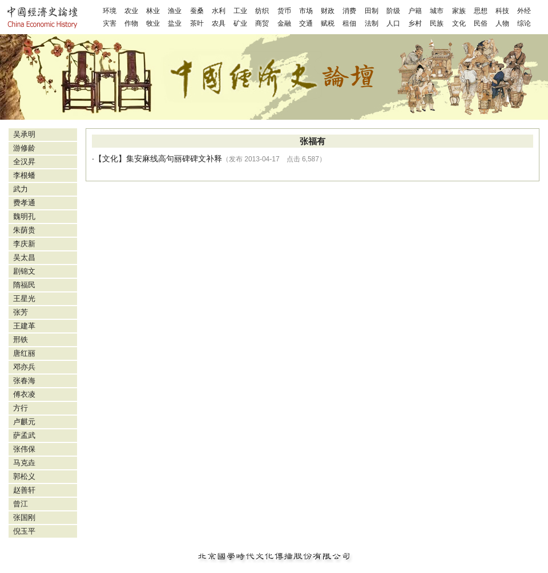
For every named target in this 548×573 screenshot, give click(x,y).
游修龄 (24, 148)
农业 (131, 11)
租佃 (349, 23)
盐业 (175, 23)
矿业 (240, 23)
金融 (284, 23)
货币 (284, 11)
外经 (524, 11)
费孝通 (24, 202)
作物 (131, 23)
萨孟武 (24, 435)
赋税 (328, 23)
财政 (328, 11)
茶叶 (197, 23)
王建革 (24, 326)
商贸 (262, 23)
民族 (437, 23)
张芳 (20, 312)
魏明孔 (24, 216)
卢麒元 (24, 421)
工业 (240, 11)
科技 (502, 11)
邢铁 (20, 339)
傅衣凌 (24, 394)
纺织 (262, 11)
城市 (437, 11)
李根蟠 (24, 175)
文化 (459, 23)
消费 (349, 11)
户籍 (415, 11)
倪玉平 (24, 531)
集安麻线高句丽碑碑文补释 (174, 158)
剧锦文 (24, 271)
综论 (524, 23)
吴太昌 (24, 257)
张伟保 (24, 449)
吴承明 (24, 134)
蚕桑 (197, 11)
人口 (393, 23)
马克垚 (24, 462)
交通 (306, 23)
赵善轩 (24, 490)
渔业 (175, 11)
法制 (371, 23)
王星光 (24, 298)
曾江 (20, 503)
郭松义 (24, 476)
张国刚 (24, 517)
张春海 (24, 380)
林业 (153, 11)
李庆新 (24, 243)
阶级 (393, 11)
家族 (459, 11)
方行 (20, 408)
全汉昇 (24, 161)
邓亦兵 (24, 367)
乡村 (415, 23)
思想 (480, 11)
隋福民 (24, 285)
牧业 (153, 23)
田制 (371, 11)
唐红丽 (24, 353)
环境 (109, 11)
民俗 (480, 23)
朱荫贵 (24, 230)
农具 (218, 23)
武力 (20, 189)
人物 (502, 23)
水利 (218, 11)
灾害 (109, 23)
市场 (306, 11)
